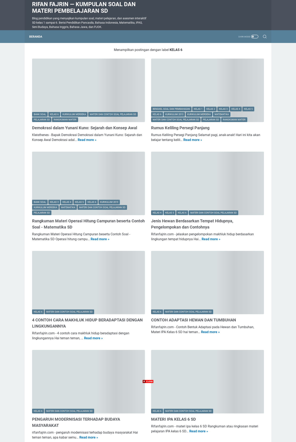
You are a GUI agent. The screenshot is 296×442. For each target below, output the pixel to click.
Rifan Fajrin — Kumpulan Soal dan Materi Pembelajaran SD (84, 7)
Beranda (38, 36)
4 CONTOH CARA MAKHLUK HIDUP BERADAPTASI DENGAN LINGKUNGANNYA (64, 286)
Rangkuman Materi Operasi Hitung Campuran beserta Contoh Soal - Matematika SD (64, 198)
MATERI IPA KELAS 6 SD (135, 369)
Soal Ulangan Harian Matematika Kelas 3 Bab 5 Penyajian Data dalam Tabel (232, 134)
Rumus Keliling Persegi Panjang (142, 109)
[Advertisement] (148, 413)
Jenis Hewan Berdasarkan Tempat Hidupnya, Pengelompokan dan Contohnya (144, 198)
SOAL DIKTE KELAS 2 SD (223, 228)
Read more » (51, 132)
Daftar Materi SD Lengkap (235, 63)
